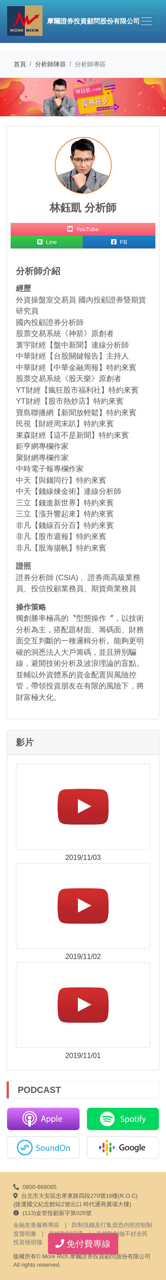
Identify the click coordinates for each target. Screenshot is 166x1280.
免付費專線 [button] (83, 1244)
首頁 (20, 64)
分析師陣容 (50, 64)
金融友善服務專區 (36, 1225)
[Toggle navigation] (146, 21)
